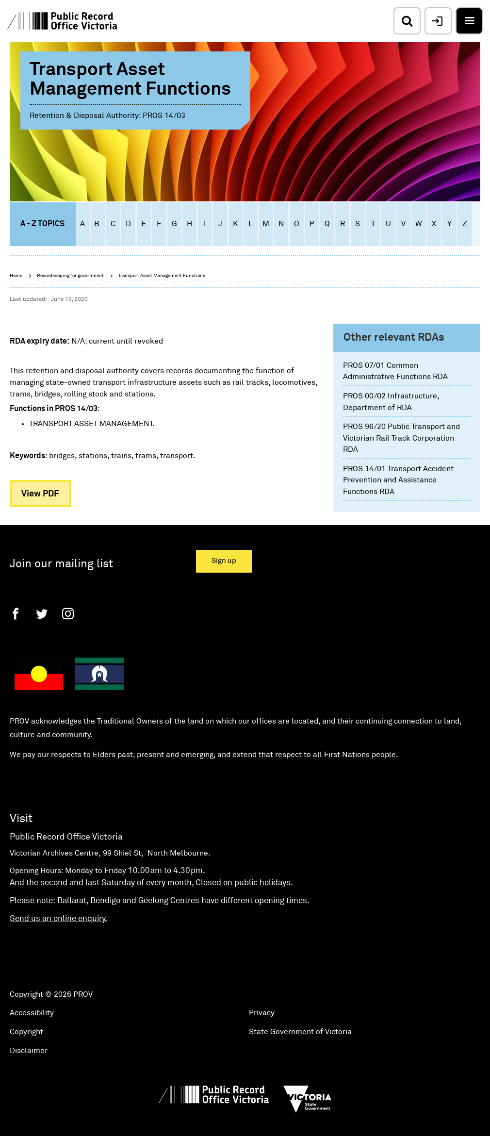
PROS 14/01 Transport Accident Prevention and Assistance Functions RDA (398, 480)
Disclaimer (29, 1051)
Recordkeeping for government (70, 275)
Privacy (262, 1013)
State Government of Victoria (300, 1032)
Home (16, 275)
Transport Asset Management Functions (161, 275)
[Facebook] (15, 614)
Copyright (26, 1032)
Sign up (224, 560)
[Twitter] (42, 614)
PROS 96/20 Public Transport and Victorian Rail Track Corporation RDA (401, 438)
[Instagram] (68, 614)
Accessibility (32, 1013)
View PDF (40, 494)
